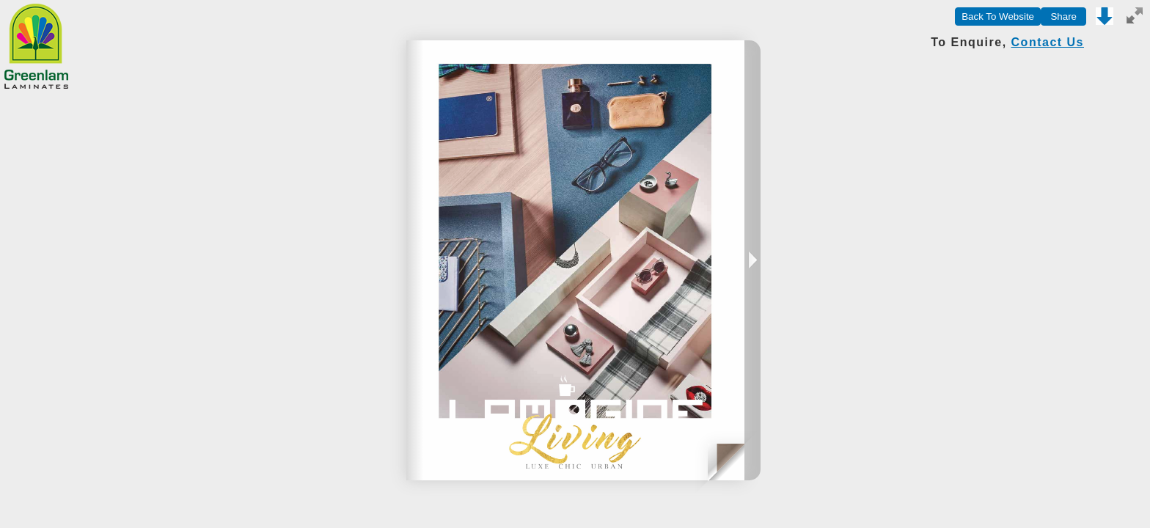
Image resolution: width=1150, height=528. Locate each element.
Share (1063, 16)
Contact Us (1047, 42)
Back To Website (998, 16)
